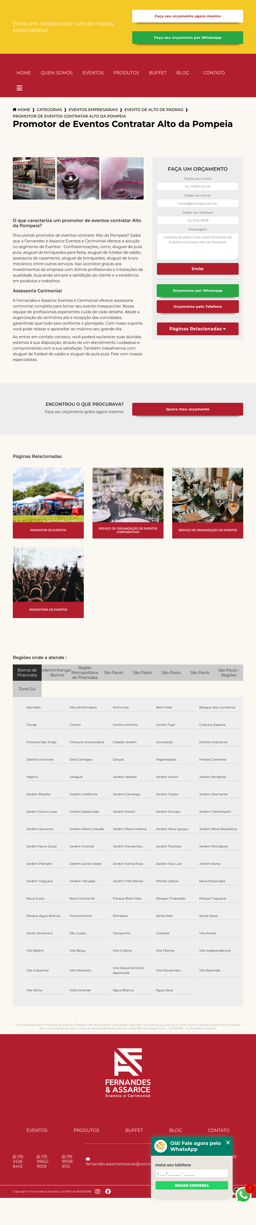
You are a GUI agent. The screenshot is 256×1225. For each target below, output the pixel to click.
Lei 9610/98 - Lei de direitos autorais (192, 1028)
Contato (214, 72)
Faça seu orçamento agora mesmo (188, 16)
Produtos (126, 72)
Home (24, 72)
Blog (182, 72)
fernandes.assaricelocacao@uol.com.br (123, 1161)
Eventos (93, 72)
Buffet (157, 72)
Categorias (49, 109)
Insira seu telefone (173, 1165)
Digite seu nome (197, 178)
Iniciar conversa (192, 1185)
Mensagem (198, 229)
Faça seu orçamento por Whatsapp (187, 38)
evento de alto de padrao (153, 109)
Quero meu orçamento (187, 409)
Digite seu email (197, 195)
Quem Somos (57, 72)
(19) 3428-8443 (18, 1161)
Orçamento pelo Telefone (198, 307)
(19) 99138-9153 (68, 1161)
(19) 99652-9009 (43, 1161)
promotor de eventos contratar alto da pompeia (69, 116)
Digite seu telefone (197, 212)
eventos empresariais (93, 109)
